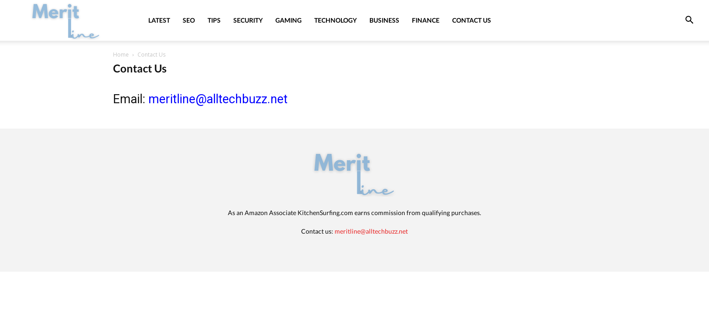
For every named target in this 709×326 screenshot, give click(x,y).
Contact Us (471, 20)
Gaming (288, 20)
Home (121, 54)
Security (248, 20)
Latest (159, 20)
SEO (189, 20)
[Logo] (66, 20)
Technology (335, 20)
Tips (214, 20)
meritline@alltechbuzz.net (218, 99)
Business (384, 20)
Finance (426, 20)
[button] (689, 21)
